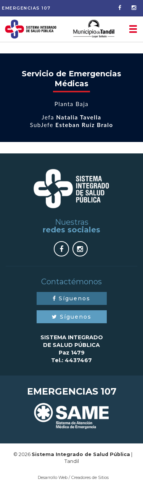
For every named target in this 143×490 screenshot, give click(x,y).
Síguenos (71, 298)
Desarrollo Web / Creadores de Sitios (73, 477)
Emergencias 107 (26, 8)
